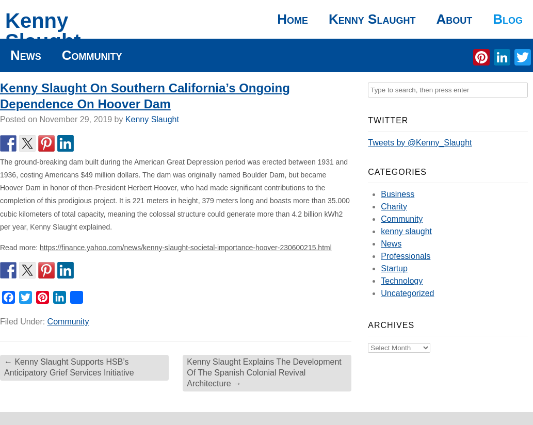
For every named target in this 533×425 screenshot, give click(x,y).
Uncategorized (407, 293)
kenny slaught (406, 231)
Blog (508, 19)
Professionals (405, 256)
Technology (402, 280)
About (454, 19)
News (25, 55)
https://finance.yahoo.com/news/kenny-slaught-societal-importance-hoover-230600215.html (186, 247)
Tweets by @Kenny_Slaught (420, 142)
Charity (394, 206)
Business (397, 194)
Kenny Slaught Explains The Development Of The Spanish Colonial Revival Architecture (264, 372)
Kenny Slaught (43, 31)
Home (292, 19)
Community (92, 55)
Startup (394, 268)
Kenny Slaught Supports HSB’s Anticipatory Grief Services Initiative (69, 367)
